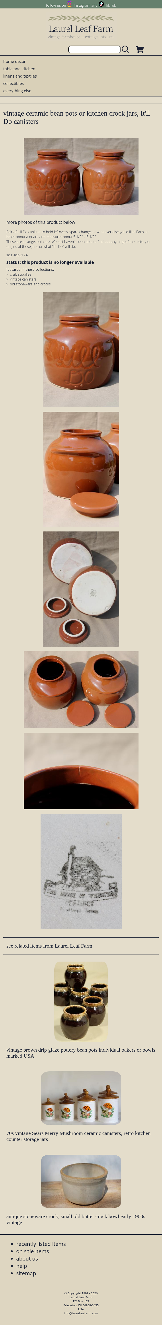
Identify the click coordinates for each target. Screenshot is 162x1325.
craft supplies (20, 274)
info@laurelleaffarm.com (81, 1313)
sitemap (26, 1273)
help (21, 1265)
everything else (17, 90)
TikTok (110, 5)
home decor (14, 61)
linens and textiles (20, 76)
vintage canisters (23, 279)
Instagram (82, 5)
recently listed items (41, 1243)
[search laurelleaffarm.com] (126, 49)
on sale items (32, 1251)
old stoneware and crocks (30, 284)
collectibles (13, 83)
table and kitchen (19, 68)
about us (27, 1258)
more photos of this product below (40, 222)
